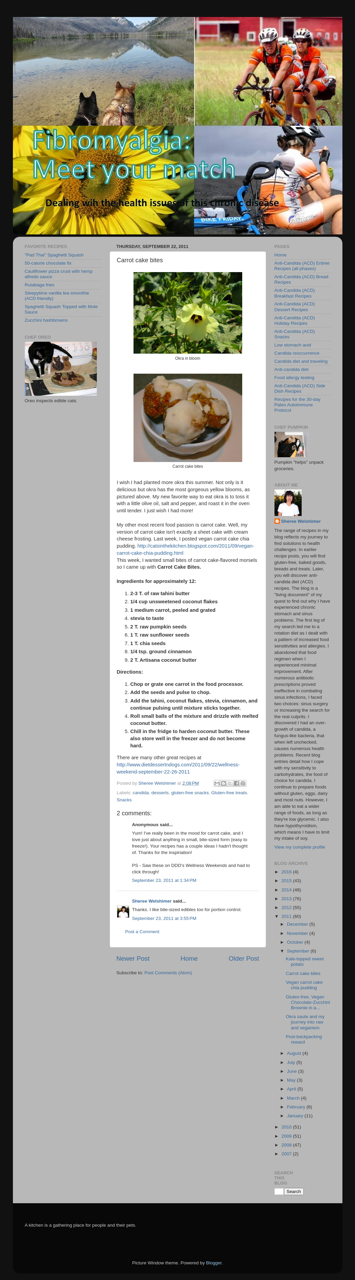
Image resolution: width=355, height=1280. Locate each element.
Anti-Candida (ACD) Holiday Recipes (294, 320)
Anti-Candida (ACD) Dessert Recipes (294, 306)
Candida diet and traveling (301, 361)
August (295, 1053)
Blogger (214, 1262)
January (296, 1115)
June (292, 1071)
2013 (287, 898)
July (292, 1062)
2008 (287, 1145)
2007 (287, 1153)
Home (189, 958)
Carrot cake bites (303, 973)
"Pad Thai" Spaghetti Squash (54, 254)
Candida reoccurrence (297, 353)
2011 (287, 916)
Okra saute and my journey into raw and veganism (305, 1022)
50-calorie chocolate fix (48, 263)
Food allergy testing (294, 377)
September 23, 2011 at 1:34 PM (164, 880)
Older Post (244, 958)
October (296, 942)
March (294, 1098)
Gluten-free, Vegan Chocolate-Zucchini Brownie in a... (308, 1002)
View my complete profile (299, 847)
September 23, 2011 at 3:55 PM (164, 918)
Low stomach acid (292, 345)
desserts (160, 792)
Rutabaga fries (40, 284)
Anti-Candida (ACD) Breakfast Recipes (294, 293)
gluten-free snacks (190, 792)
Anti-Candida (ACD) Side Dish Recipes (299, 388)
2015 (287, 880)
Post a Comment (142, 931)
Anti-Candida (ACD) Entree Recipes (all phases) (302, 266)
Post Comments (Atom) (168, 972)
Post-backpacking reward (304, 1039)
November (298, 933)
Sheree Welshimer (152, 901)
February (297, 1106)
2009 (287, 1136)
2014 (287, 889)
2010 (287, 1127)
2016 (287, 871)
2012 (287, 907)
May (292, 1080)
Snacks (124, 799)
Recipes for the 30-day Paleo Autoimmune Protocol (297, 405)
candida (141, 792)
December (298, 924)
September (299, 951)
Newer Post (133, 958)
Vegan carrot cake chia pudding (304, 985)
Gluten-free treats (229, 792)
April (292, 1088)
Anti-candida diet (291, 369)
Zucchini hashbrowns (46, 320)
